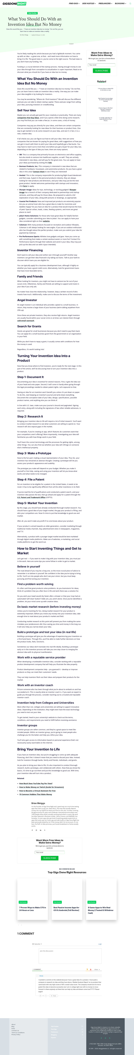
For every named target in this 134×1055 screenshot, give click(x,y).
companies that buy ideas (28, 118)
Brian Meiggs (25, 35)
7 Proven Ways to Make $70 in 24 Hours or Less (105, 89)
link (50, 163)
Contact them (39, 172)
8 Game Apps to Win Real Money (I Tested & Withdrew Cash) (105, 109)
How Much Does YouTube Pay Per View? (35, 783)
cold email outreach (25, 321)
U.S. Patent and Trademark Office (31, 497)
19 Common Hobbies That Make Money (35, 794)
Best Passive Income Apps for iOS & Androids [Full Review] (105, 99)
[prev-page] (18, 925)
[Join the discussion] (70, 956)
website (46, 221)
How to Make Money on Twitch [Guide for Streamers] (41, 787)
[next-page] (21, 925)
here (25, 186)
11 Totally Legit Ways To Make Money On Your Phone (105, 119)
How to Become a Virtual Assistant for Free (37, 791)
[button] (130, 3)
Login (100, 944)
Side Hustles (32, 13)
